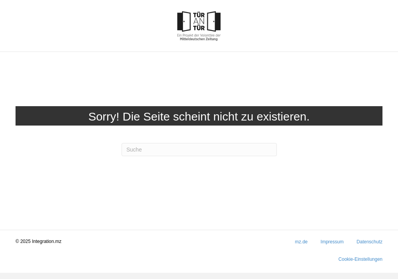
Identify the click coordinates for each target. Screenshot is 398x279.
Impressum (332, 242)
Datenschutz (369, 242)
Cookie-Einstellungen (360, 259)
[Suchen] (199, 149)
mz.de (301, 242)
